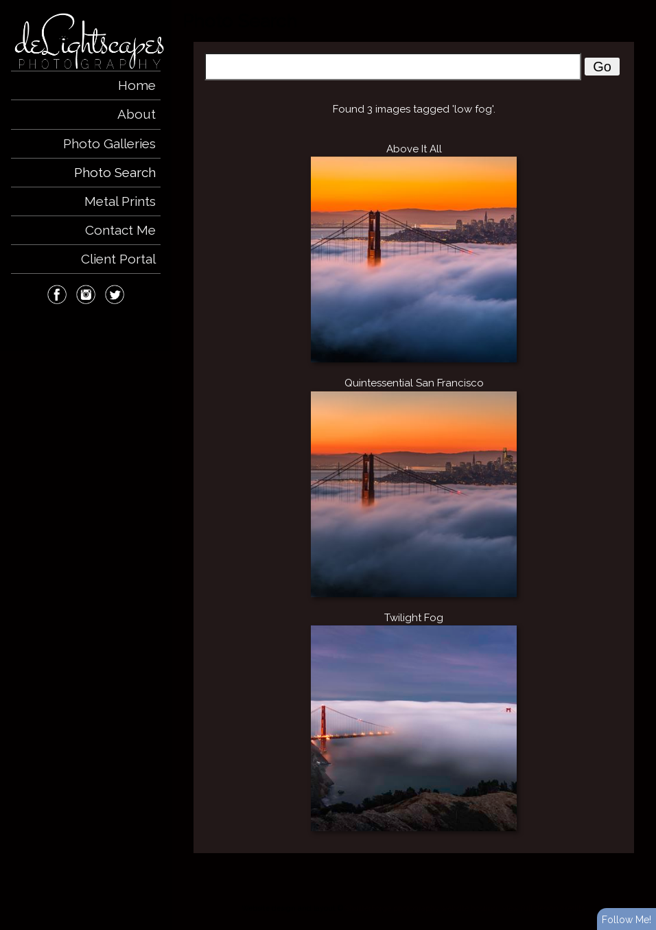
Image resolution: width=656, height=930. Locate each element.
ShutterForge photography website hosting (421, 908)
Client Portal (118, 258)
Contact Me (120, 229)
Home (137, 85)
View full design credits (543, 908)
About (136, 113)
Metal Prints (120, 201)
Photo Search (115, 172)
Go (602, 66)
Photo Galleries (109, 143)
